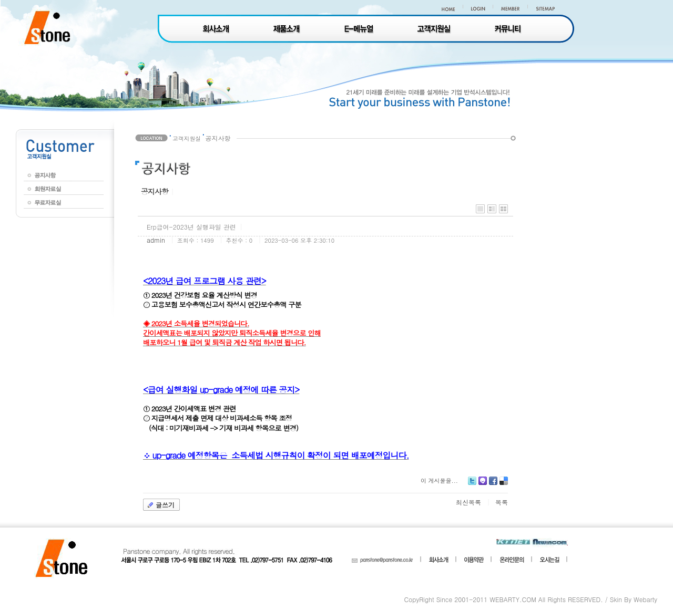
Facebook (493, 484)
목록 (501, 502)
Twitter (472, 484)
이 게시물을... (439, 480)
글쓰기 (165, 504)
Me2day (482, 484)
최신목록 (468, 502)
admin (156, 239)
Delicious (503, 484)
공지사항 (154, 191)
